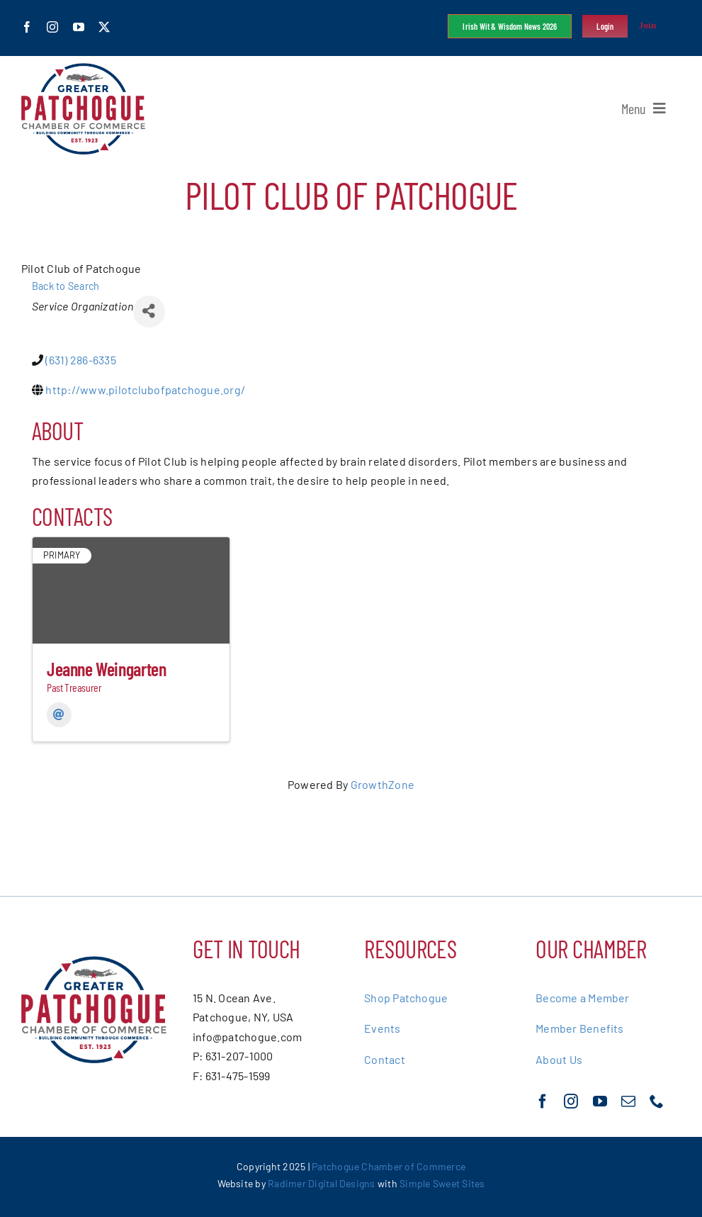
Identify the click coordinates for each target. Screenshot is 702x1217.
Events (382, 1028)
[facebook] (27, 27)
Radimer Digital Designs (323, 1183)
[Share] (149, 311)
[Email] (59, 714)
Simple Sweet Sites (442, 1183)
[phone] (657, 1101)
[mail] (628, 1101)
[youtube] (78, 27)
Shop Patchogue (406, 997)
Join (648, 25)
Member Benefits (580, 1028)
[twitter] (104, 27)
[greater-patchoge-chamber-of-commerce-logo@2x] (83, 68)
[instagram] (52, 27)
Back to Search (65, 286)
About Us (559, 1059)
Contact (384, 1059)
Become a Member (583, 997)
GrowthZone (382, 784)
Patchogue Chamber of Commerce (388, 1166)
